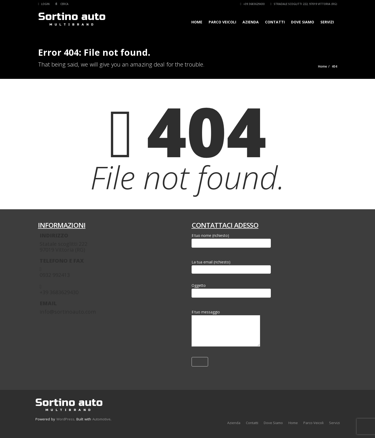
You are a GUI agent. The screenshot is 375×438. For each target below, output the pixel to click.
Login (44, 4)
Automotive (101, 419)
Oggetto (231, 290)
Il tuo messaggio (226, 329)
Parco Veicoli (222, 21)
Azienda (250, 21)
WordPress (65, 419)
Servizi (327, 21)
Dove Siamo (302, 21)
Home (196, 21)
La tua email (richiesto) (231, 265)
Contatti (275, 21)
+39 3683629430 (252, 4)
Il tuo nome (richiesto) (231, 240)
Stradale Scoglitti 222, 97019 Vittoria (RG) (303, 4)
